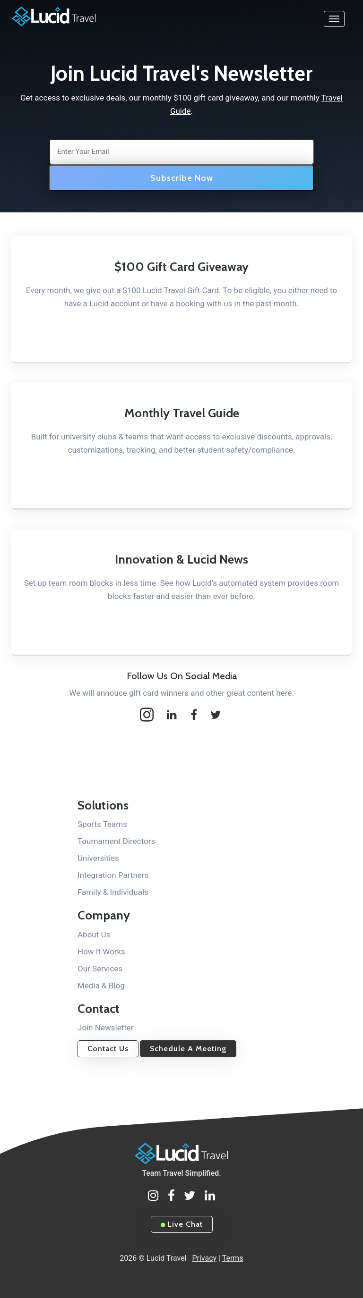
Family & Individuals (113, 892)
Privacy (204, 1258)
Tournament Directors (116, 841)
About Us (94, 934)
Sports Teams (102, 824)
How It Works (101, 951)
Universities (98, 858)
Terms (232, 1258)
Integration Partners (113, 875)
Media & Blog (101, 985)
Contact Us (108, 1048)
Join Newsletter (106, 1027)
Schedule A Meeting (188, 1048)
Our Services (100, 968)
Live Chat (182, 1224)
